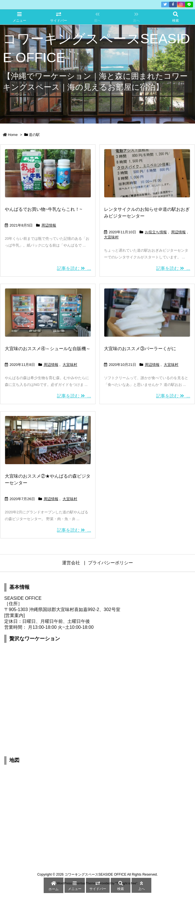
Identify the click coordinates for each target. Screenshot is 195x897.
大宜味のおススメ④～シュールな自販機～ (47, 348)
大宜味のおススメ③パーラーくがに (140, 348)
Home (13, 135)
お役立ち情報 (156, 232)
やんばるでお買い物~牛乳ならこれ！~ (43, 209)
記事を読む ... (74, 268)
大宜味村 (111, 237)
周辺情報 (48, 225)
